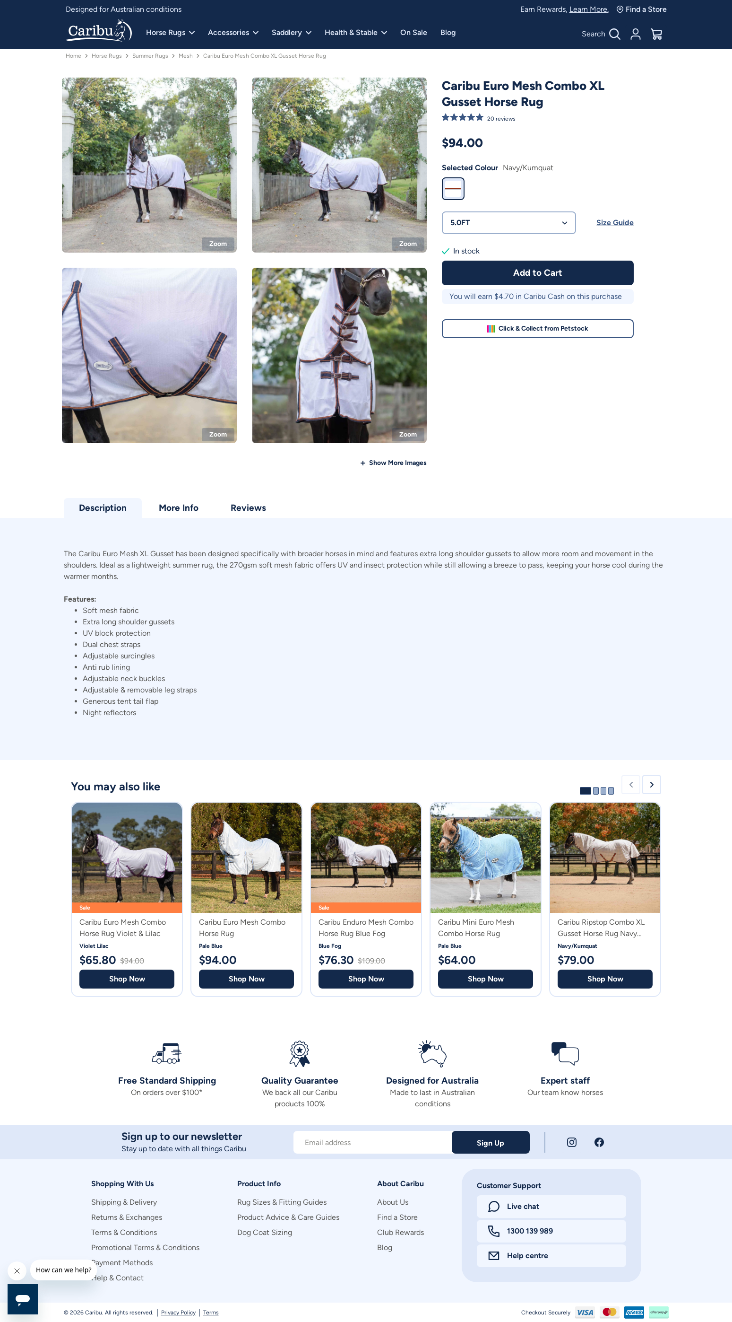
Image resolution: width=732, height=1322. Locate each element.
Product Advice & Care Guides (288, 1217)
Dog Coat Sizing (264, 1232)
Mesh (186, 56)
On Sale (413, 32)
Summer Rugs (150, 56)
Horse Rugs (170, 32)
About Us (392, 1202)
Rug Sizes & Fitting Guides (282, 1202)
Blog (448, 32)
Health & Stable (356, 32)
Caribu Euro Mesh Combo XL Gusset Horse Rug (264, 56)
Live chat (513, 1206)
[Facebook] (599, 1142)
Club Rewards (400, 1232)
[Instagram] (572, 1142)
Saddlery (291, 32)
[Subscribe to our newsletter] (372, 1142)
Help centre (518, 1255)
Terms (211, 1312)
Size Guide (615, 222)
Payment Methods (122, 1262)
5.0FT (509, 222)
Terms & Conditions (124, 1232)
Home (73, 56)
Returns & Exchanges (126, 1217)
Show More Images (398, 463)
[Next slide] (651, 784)
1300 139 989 (520, 1231)
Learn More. (589, 9)
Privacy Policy (178, 1312)
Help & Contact (117, 1277)
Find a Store (641, 9)
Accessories (233, 32)
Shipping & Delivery (124, 1202)
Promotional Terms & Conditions (145, 1247)
